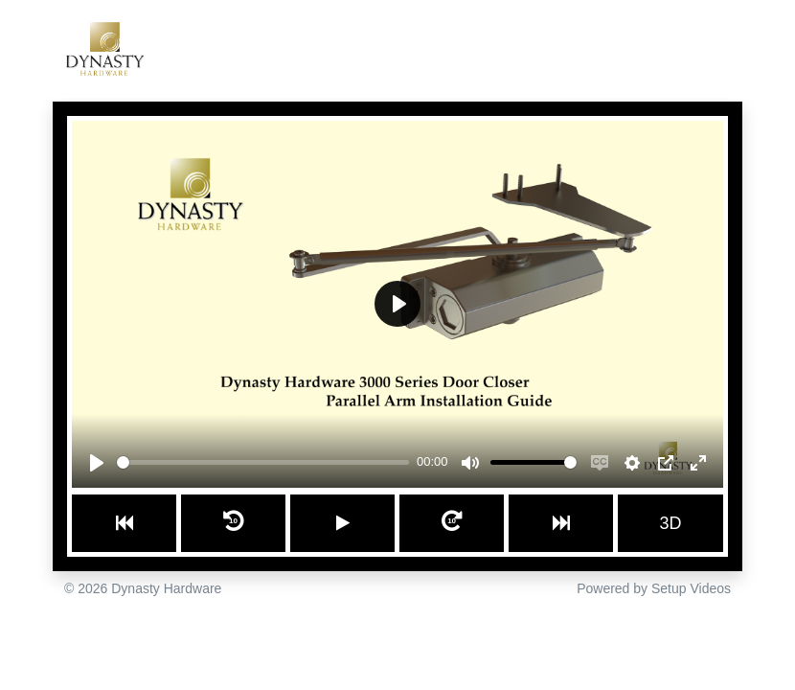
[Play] (96, 463)
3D (671, 523)
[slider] (263, 462)
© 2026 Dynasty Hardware (142, 588)
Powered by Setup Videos (654, 588)
